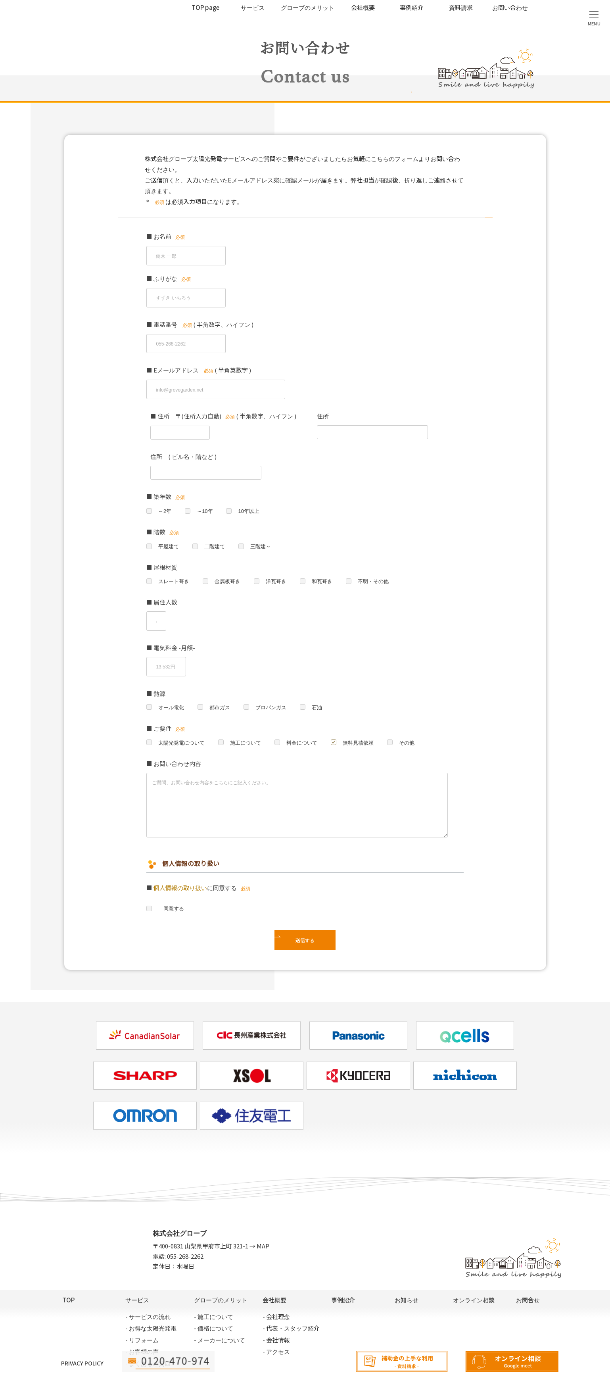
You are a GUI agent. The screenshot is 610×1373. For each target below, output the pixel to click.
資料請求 (461, 7)
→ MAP (258, 1218)
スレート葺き (175, 562)
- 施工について (213, 1288)
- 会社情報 (276, 1312)
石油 (323, 677)
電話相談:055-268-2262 (170, 1362)
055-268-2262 (185, 1228)
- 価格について (213, 1300)
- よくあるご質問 (148, 1335)
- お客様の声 (142, 1323)
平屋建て (169, 526)
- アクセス (276, 1323)
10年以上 (251, 490)
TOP (68, 1272)
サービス (253, 7)
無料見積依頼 (367, 714)
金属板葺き (231, 562)
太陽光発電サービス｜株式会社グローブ (61, 18)
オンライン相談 (513, 1362)
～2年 (165, 490)
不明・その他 (382, 562)
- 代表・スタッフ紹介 (291, 1300)
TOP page (205, 7)
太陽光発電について (183, 714)
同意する (172, 881)
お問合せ (528, 1272)
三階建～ (264, 526)
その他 (418, 714)
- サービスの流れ (148, 1288)
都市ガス (222, 677)
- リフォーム (142, 1312)
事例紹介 (412, 7)
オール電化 (172, 677)
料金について (309, 714)
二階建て (217, 526)
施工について (250, 714)
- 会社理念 (276, 1288)
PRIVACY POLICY (82, 1335)
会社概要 (363, 7)
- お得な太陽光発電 (150, 1300)
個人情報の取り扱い (180, 859)
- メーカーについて (219, 1312)
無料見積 (598, 1265)
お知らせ (406, 1272)
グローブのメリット (307, 7)
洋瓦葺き (281, 562)
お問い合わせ (510, 7)
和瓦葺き (329, 562)
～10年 (206, 490)
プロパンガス (275, 677)
